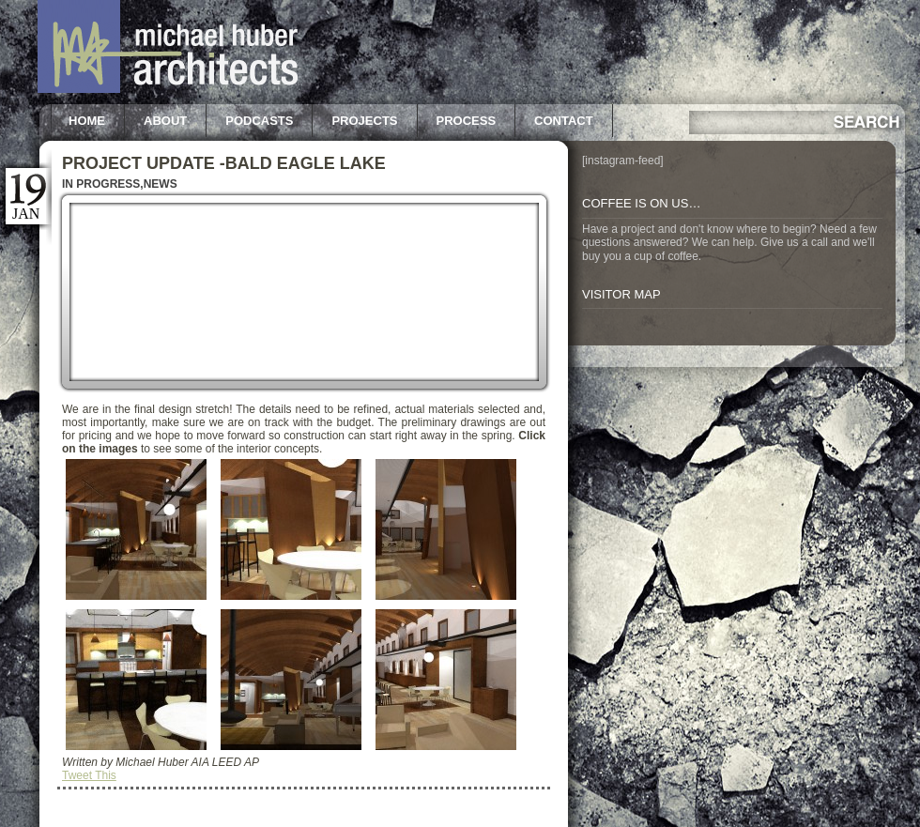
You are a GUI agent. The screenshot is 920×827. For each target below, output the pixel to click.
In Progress (101, 184)
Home (87, 121)
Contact (563, 121)
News (160, 184)
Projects (364, 121)
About (165, 121)
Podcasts (259, 121)
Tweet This (89, 775)
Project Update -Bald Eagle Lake (224, 163)
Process (467, 121)
